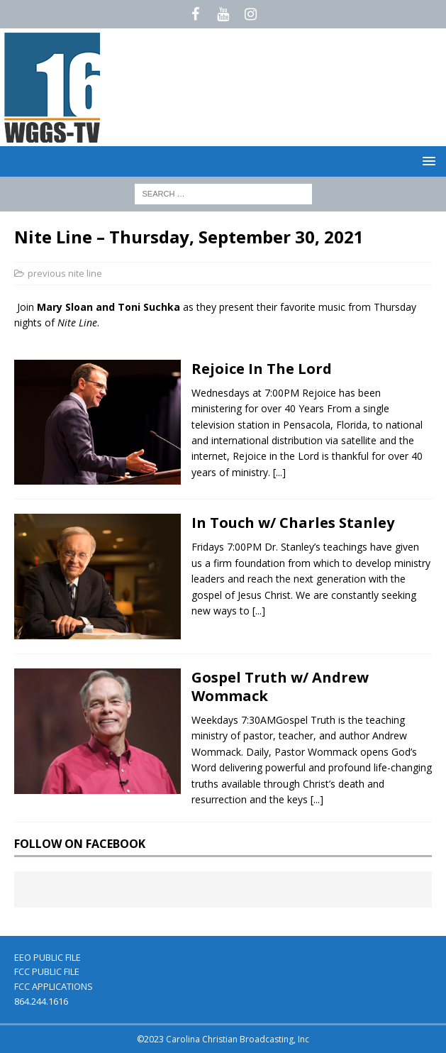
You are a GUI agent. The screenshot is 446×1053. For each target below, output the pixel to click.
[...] (279, 472)
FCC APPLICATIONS (53, 986)
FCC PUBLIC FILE (46, 971)
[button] (426, 161)
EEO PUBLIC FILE (47, 957)
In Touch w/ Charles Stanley (292, 522)
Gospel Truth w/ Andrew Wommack (280, 686)
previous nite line (65, 273)
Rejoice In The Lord (261, 368)
